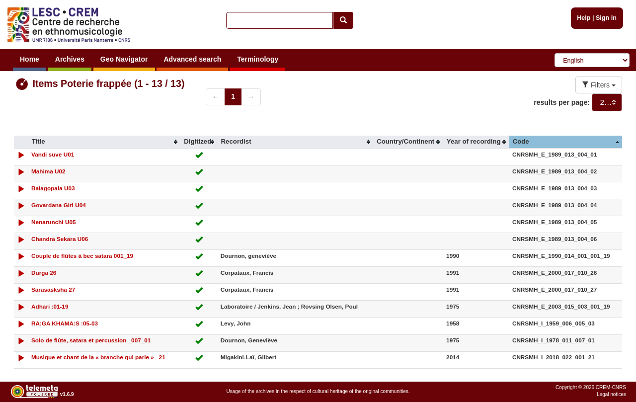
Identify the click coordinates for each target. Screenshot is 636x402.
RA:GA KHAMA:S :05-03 (64, 323)
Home (29, 59)
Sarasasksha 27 (53, 289)
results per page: (562, 102)
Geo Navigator (124, 59)
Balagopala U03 (53, 188)
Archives (69, 59)
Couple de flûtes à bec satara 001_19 (82, 255)
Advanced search (192, 59)
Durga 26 (43, 272)
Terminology (257, 59)
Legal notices (611, 394)
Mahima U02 (48, 171)
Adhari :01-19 (49, 306)
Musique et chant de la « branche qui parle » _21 (98, 357)
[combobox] (607, 102)
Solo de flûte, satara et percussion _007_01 (91, 340)
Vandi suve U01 (52, 154)
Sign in (606, 17)
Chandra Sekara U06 (59, 239)
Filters (599, 85)
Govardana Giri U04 (58, 205)
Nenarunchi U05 (53, 222)
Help (583, 17)
